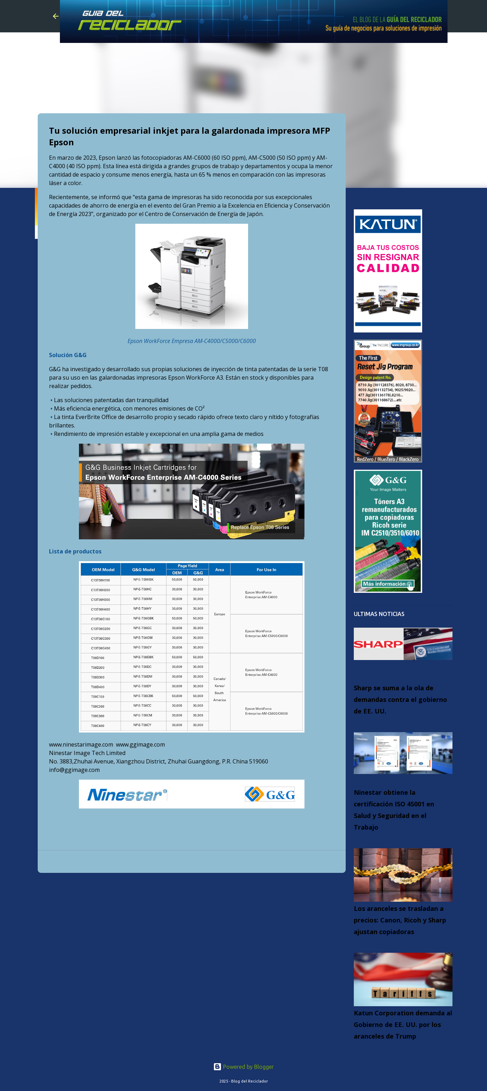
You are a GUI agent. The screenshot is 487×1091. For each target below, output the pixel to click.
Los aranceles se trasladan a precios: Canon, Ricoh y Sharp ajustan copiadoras (400, 920)
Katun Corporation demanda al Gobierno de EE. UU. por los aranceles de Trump (403, 1024)
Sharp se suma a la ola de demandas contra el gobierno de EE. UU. (400, 699)
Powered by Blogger (243, 1067)
